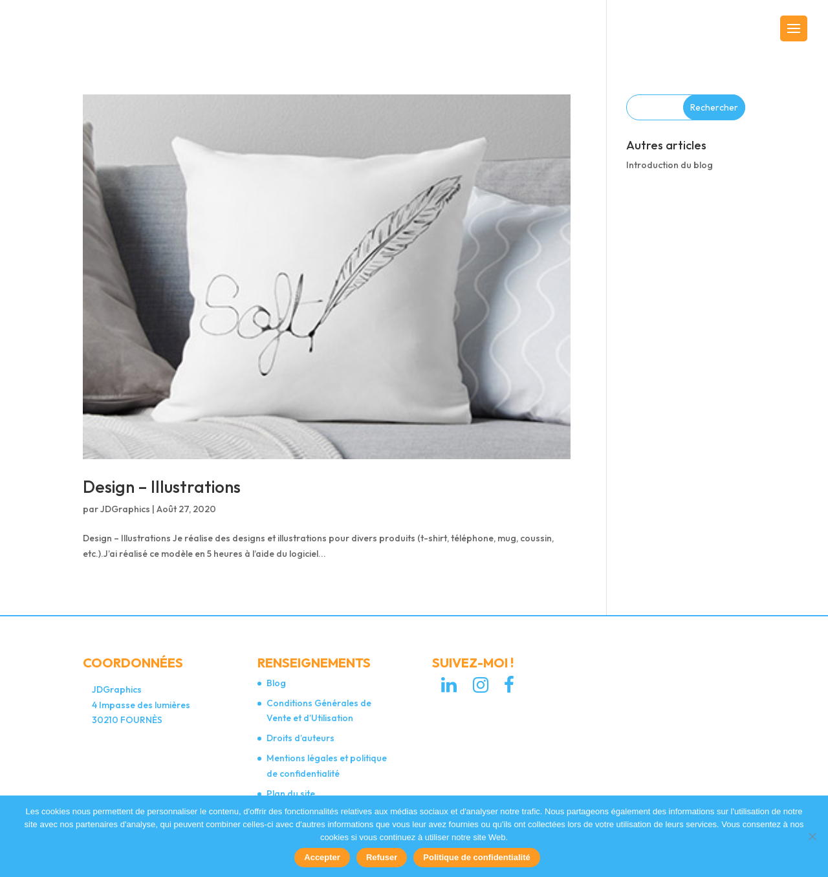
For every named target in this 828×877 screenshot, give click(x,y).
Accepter (322, 857)
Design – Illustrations (162, 486)
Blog (276, 683)
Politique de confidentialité (476, 857)
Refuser (381, 857)
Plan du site (291, 793)
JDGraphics (125, 509)
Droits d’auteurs (300, 738)
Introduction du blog (669, 165)
